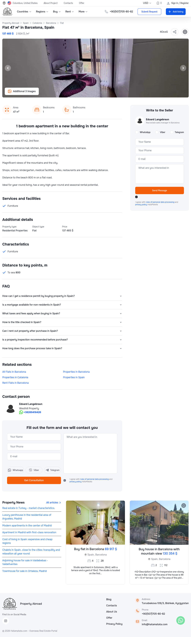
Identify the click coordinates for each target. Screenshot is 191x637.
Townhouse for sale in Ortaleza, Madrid (24, 571)
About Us (111, 611)
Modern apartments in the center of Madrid (27, 525)
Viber (162, 132)
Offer (81, 3)
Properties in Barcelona (76, 371)
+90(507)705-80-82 (153, 613)
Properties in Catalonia (15, 377)
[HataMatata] (9, 604)
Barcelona (101, 554)
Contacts (68, 3)
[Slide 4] (95, 93)
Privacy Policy (114, 624)
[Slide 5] (99, 93)
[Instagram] (5, 621)
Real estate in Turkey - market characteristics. (28, 508)
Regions (42, 11)
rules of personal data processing (94, 479)
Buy (57, 11)
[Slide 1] (84, 93)
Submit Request (149, 11)
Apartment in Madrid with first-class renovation (29, 532)
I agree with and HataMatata (91, 480)
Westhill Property (29, 408)
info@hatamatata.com (154, 624)
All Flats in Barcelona (14, 371)
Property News (13, 502)
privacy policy (76, 481)
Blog (108, 599)
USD (147, 3)
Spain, (91, 554)
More (83, 11)
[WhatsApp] (180, 620)
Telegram (179, 132)
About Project (50, 3)
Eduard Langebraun (30, 404)
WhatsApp (145, 132)
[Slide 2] (88, 93)
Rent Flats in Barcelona (15, 382)
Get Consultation (34, 480)
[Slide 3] (92, 93)
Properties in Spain (74, 377)
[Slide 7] (106, 93)
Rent (69, 11)
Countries (24, 11)
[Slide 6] (103, 93)
